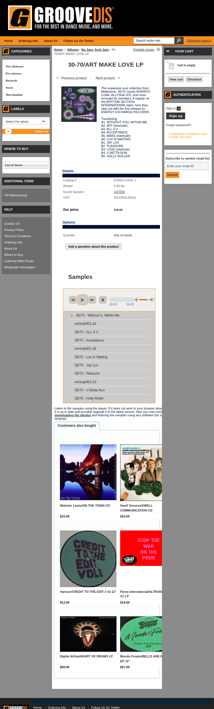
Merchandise (14, 94)
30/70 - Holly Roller (89, 398)
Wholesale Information (19, 267)
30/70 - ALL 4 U (86, 332)
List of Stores (14, 165)
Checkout (194, 79)
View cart (176, 79)
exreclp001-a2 (85, 324)
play (82, 299)
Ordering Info (13, 242)
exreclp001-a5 (85, 349)
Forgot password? (178, 125)
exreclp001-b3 (85, 382)
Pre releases (13, 73)
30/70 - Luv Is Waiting (91, 357)
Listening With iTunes (19, 261)
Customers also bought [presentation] (77, 426)
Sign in (173, 108)
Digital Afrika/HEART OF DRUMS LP (86, 656)
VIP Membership (15, 195)
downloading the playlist (73, 415)
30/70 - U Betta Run (90, 390)
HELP (8, 209)
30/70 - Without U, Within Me (97, 315)
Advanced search (199, 40)
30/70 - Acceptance (89, 340)
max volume (152, 300)
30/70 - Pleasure (87, 373)
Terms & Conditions (17, 236)
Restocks (12, 80)
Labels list (41, 131)
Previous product (71, 78)
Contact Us (12, 223)
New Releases (14, 66)
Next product (108, 78)
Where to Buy (13, 254)
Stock (9, 87)
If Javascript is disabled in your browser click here (188, 135)
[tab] (77, 426)
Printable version (143, 49)
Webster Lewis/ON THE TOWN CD (85, 505)
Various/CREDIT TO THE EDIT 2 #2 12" (88, 591)
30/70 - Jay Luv (86, 365)
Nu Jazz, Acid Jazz (95, 49)
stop (103, 300)
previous (73, 300)
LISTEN (119, 192)
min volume (137, 300)
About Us (10, 248)
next (92, 300)
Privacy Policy (13, 230)
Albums (73, 49)
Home (58, 49)
